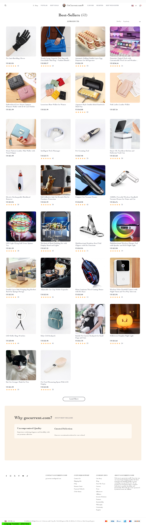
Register (99, 5)
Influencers (99, 491)
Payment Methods (79, 489)
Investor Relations (101, 497)
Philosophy (99, 504)
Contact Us (77, 478)
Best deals (54, 5)
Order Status (77, 491)
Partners (98, 499)
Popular (44, 5)
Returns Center (78, 486)
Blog (97, 481)
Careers (98, 486)
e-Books (90, 5)
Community (99, 507)
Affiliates (98, 494)
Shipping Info (77, 481)
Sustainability (100, 502)
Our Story (99, 478)
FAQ (75, 484)
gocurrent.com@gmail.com (53, 478)
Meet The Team (100, 484)
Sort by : (119, 21)
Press (97, 489)
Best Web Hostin (112, 5)
